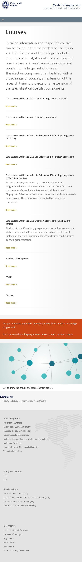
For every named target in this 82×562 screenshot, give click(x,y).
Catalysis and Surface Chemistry (17, 427)
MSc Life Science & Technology (61, 323)
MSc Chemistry (35, 323)
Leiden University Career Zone (16, 550)
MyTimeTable (8, 546)
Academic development (17, 258)
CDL (5, 475)
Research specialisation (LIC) (15, 493)
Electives (10, 295)
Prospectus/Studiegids (12, 534)
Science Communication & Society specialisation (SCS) (26, 497)
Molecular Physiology (12, 443)
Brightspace (8, 538)
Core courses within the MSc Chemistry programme (31, 117)
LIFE (5, 479)
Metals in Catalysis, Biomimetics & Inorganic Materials (26, 439)
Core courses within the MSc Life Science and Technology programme (40, 156)
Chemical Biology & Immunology (17, 431)
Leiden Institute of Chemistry (62, 8)
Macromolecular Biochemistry (16, 435)
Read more (10, 106)
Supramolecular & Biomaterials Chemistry (21, 447)
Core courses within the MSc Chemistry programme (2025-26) (36, 98)
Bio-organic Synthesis (12, 423)
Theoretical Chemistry (12, 451)
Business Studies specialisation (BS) (18, 501)
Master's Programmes (67, 5)
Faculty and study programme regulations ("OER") (24, 401)
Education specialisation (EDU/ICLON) (19, 505)
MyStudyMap (9, 542)
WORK (9, 276)
